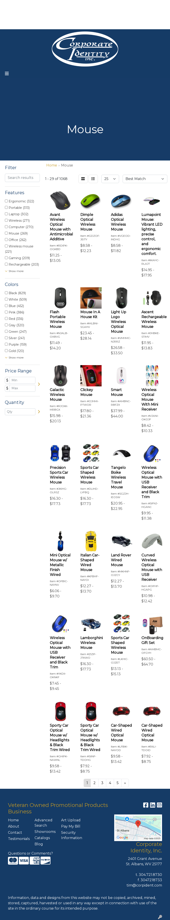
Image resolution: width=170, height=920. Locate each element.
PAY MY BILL (15, 24)
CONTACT (38, 24)
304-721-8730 (122, 14)
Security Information (71, 835)
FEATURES (14, 14)
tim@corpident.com (144, 885)
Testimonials (18, 839)
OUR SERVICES (56, 5)
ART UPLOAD (46, 14)
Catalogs (42, 838)
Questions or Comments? (30, 853)
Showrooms (45, 832)
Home (13, 820)
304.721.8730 (150, 875)
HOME (10, 5)
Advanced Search (43, 823)
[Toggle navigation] (7, 73)
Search (108, 5)
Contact (15, 832)
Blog (39, 844)
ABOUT (26, 5)
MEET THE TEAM (65, 24)
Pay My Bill (70, 826)
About (13, 826)
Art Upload (71, 820)
